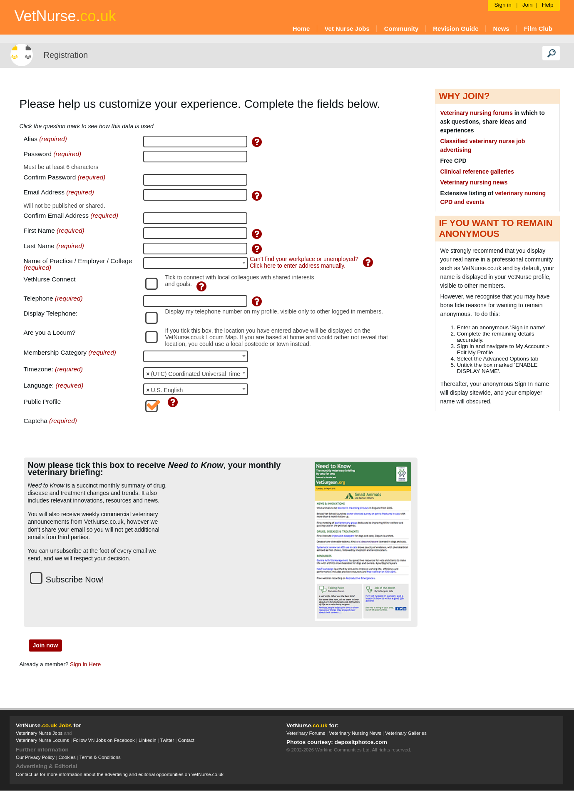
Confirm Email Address (57, 215)
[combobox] (195, 263)
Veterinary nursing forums (476, 112)
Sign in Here (85, 664)
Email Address (45, 192)
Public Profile (42, 401)
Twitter (167, 740)
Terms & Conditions (100, 757)
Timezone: (38, 369)
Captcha (35, 421)
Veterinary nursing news (474, 182)
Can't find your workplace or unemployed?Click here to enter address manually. (304, 262)
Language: (39, 385)
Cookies (66, 757)
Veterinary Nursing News (355, 733)
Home (301, 28)
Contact (186, 740)
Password (38, 154)
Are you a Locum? (50, 332)
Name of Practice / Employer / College (78, 261)
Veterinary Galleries (406, 733)
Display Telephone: (51, 313)
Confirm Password (50, 177)
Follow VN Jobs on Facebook (103, 740)
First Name (40, 230)
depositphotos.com (361, 742)
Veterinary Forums (305, 733)
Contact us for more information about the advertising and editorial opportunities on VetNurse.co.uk (120, 774)
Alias (32, 139)
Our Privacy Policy (35, 757)
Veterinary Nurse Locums (42, 740)
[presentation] (206, 434)
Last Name (40, 246)
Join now (45, 645)
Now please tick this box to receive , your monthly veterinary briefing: (154, 469)
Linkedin (148, 740)
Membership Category (55, 352)
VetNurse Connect (50, 279)
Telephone (39, 298)
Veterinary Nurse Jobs (39, 733)
